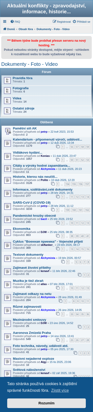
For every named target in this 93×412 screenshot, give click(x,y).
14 (88, 196)
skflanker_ (47, 244)
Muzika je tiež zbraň (28, 281)
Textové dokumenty (28, 254)
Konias (45, 155)
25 (72, 340)
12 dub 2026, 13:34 (62, 142)
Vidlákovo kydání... (27, 152)
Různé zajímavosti (27, 306)
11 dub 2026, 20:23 (70, 168)
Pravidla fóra (22, 78)
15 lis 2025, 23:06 (60, 361)
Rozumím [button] (46, 403)
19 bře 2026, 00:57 (69, 257)
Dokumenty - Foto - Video (29, 64)
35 (82, 314)
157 (87, 184)
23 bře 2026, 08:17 (68, 244)
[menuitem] (15, 22)
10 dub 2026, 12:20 (63, 180)
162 (87, 210)
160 (74, 210)
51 (77, 159)
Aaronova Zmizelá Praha (32, 333)
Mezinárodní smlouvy (29, 320)
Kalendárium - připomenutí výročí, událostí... (47, 139)
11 (72, 196)
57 (77, 146)
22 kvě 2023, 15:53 (62, 131)
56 (72, 146)
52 (82, 159)
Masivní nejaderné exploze (33, 358)
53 (88, 159)
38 (72, 236)
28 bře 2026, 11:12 (62, 205)
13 (82, 196)
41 (88, 236)
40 (82, 236)
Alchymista (48, 168)
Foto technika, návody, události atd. (40, 346)
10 (72, 223)
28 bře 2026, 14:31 (62, 192)
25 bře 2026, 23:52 (61, 218)
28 (88, 340)
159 (67, 210)
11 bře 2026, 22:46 (63, 270)
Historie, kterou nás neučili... (35, 177)
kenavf (45, 270)
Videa (17, 98)
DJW (44, 232)
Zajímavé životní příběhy (32, 267)
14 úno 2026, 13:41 (62, 336)
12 (77, 196)
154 (67, 184)
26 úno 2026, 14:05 (70, 309)
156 (80, 184)
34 (77, 314)
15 (82, 249)
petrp (44, 131)
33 (72, 314)
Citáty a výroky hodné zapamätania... (41, 165)
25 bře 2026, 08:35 (61, 232)
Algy (44, 361)
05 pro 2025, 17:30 (62, 349)
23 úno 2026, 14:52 (61, 323)
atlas (44, 284)
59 (88, 146)
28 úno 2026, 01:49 (70, 297)
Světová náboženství (29, 370)
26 (77, 340)
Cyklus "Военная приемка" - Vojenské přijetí (48, 241)
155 (74, 184)
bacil (44, 218)
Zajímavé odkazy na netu (32, 294)
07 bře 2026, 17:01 (61, 284)
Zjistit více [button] (60, 390)
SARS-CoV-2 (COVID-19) (32, 202)
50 (72, 159)
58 (82, 146)
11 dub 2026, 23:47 (64, 155)
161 (80, 210)
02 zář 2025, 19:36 (63, 373)
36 (88, 314)
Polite (44, 180)
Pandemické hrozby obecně (34, 215)
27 (82, 340)
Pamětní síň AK (25, 128)
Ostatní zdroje (23, 108)
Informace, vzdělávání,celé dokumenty (42, 189)
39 (77, 236)
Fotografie (21, 88)
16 (88, 249)
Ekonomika (21, 229)
